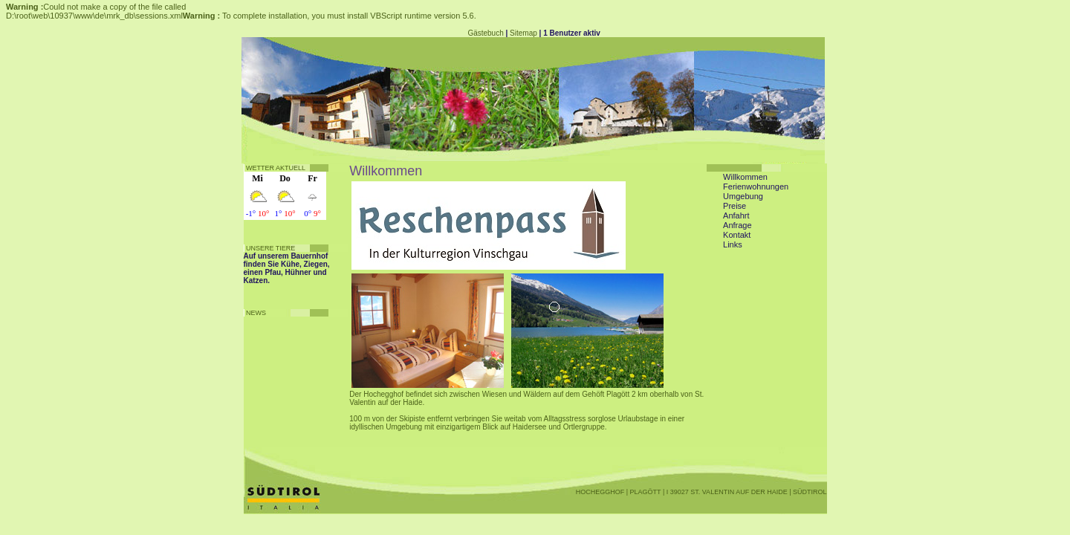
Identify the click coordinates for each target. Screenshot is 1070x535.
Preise (734, 205)
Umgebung (743, 196)
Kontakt (736, 234)
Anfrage (737, 225)
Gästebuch (485, 33)
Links (732, 244)
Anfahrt (736, 215)
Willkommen (745, 176)
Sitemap (523, 33)
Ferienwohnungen (755, 186)
